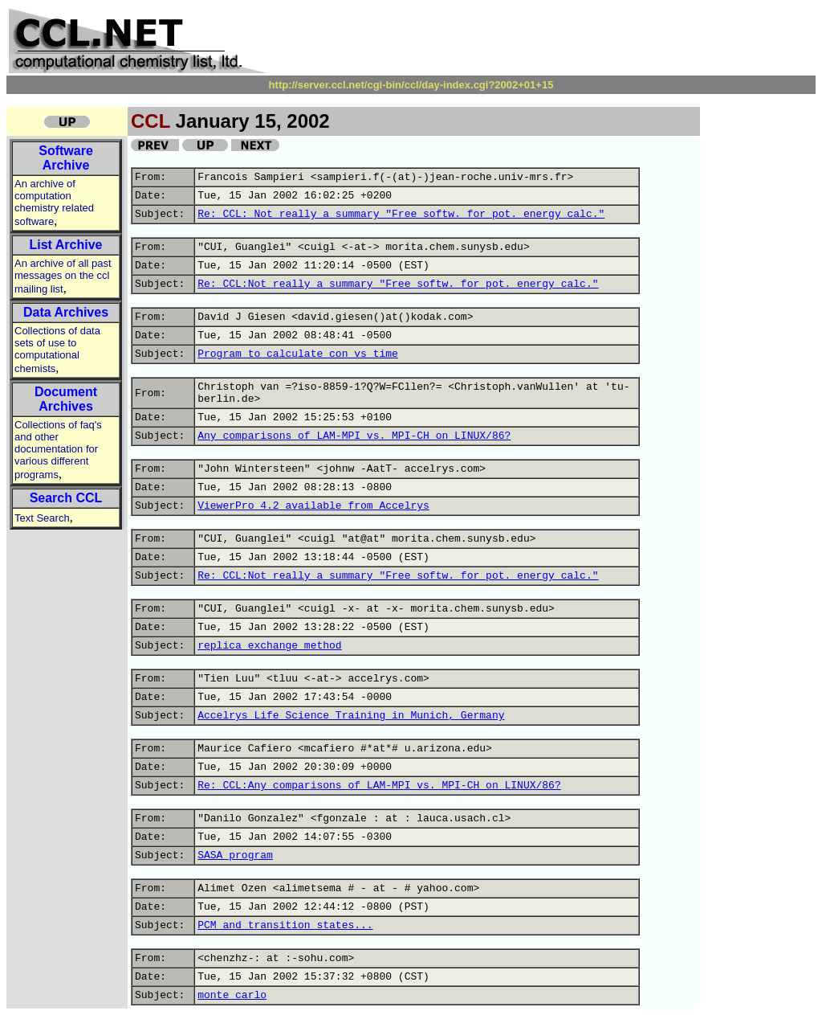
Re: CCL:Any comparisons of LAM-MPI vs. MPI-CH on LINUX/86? (378, 786)
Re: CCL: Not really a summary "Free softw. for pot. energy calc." (400, 214)
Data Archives (65, 312)
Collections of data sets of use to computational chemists (57, 349)
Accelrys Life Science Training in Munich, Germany (350, 716)
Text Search (42, 518)
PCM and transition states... (284, 925)
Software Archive (66, 158)
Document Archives (66, 399)
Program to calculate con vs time (297, 354)
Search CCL (66, 498)
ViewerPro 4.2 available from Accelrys (313, 506)
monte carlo (232, 995)
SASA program (235, 855)
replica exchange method (269, 646)
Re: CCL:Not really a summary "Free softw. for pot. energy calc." (397, 284)
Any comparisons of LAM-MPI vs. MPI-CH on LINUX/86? (354, 436)
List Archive (66, 245)
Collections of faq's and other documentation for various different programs (58, 450)
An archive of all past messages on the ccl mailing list (63, 276)
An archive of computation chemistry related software (54, 202)
